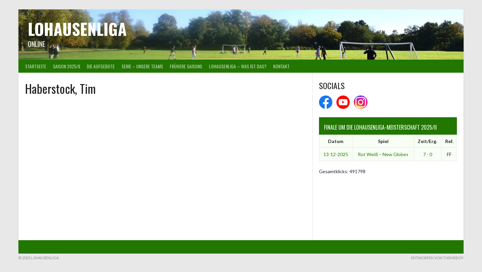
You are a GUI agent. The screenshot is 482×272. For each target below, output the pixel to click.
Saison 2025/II (66, 66)
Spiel (383, 141)
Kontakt (281, 66)
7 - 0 (427, 154)
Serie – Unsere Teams (142, 66)
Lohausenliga (77, 29)
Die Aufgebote (101, 66)
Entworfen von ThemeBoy (437, 258)
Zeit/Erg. (427, 141)
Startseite (35, 66)
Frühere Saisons (186, 66)
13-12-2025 (335, 154)
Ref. (449, 141)
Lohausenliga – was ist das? (237, 66)
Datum (335, 141)
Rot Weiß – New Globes (383, 154)
